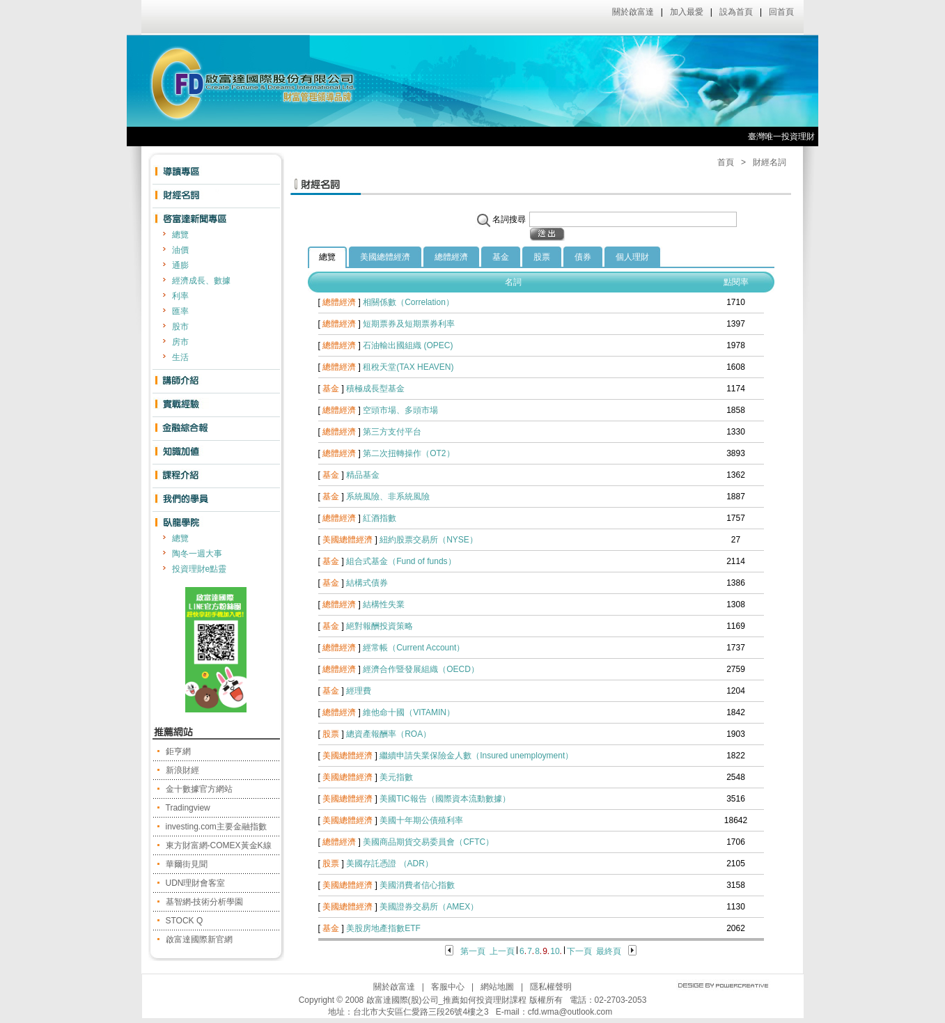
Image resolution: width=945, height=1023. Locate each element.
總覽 (180, 235)
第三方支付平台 (392, 432)
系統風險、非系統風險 (388, 496)
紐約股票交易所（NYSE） (429, 540)
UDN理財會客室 (196, 883)
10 (554, 951)
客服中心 (447, 987)
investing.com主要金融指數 (216, 826)
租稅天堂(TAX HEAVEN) (408, 367)
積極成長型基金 (375, 388)
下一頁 (579, 951)
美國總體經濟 (385, 257)
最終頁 (608, 951)
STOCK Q (184, 921)
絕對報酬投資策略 (379, 626)
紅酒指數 (379, 518)
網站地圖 (497, 987)
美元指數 (396, 777)
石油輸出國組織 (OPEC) (408, 345)
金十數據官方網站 (199, 789)
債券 (583, 257)
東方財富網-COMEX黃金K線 (219, 845)
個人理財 (632, 257)
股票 (541, 257)
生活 (180, 357)
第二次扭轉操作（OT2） (408, 453)
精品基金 (363, 475)
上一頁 (502, 951)
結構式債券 (367, 583)
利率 (180, 296)
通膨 (180, 265)
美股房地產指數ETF (383, 928)
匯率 (180, 311)
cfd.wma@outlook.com (570, 1012)
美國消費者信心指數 (417, 885)
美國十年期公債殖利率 (421, 820)
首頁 (725, 162)
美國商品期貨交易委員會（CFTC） (428, 842)
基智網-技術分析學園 (205, 902)
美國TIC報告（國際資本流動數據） (445, 799)
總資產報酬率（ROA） (388, 734)
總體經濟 (451, 257)
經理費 (358, 691)
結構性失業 (384, 604)
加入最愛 (686, 12)
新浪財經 (182, 770)
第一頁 (472, 951)
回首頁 (781, 12)
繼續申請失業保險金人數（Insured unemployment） (476, 755)
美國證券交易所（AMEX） (429, 907)
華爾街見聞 (187, 864)
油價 (180, 250)
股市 (180, 326)
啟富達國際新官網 (199, 939)
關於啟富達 (633, 12)
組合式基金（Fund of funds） (400, 561)
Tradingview (188, 808)
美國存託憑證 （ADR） (389, 863)
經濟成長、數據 (201, 281)
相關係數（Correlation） (408, 302)
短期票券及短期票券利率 (409, 324)
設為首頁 (736, 12)
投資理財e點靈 (199, 569)
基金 (500, 257)
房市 (180, 342)
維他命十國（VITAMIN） (409, 712)
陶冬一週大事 (197, 554)
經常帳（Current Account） (413, 648)
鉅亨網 (178, 751)
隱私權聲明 (551, 987)
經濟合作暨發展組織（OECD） (421, 669)
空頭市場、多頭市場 (400, 410)
